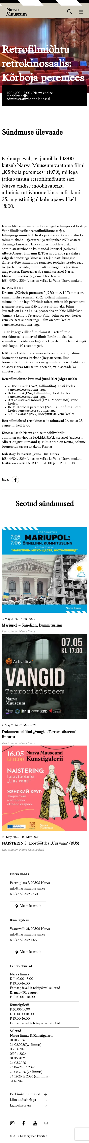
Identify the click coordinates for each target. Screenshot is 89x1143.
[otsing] (69, 11)
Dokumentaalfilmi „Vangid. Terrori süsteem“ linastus (39, 734)
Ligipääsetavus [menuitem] (20, 1105)
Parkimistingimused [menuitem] (25, 1094)
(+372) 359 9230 (26, 894)
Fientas (47, 446)
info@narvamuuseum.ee (27, 888)
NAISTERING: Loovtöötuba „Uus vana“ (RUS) (40, 843)
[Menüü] (81, 11)
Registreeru (51, 358)
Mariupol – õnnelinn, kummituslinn (32, 625)
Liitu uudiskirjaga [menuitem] (23, 1100)
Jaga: (5, 479)
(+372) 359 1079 (25, 940)
